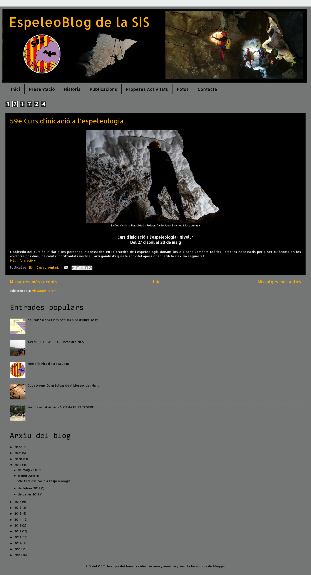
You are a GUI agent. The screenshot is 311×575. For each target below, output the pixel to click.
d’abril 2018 (27, 476)
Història (72, 89)
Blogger (219, 566)
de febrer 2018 (29, 488)
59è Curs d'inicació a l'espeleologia (67, 121)
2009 (18, 549)
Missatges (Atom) (44, 290)
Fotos (183, 89)
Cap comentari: (48, 267)
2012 (18, 531)
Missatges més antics (279, 281)
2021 (18, 453)
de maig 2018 (28, 470)
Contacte (207, 89)
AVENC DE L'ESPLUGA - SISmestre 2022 (56, 342)
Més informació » (23, 260)
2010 (18, 543)
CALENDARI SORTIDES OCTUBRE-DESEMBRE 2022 (63, 320)
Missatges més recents (33, 281)
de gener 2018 (29, 494)
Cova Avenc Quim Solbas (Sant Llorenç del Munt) (64, 385)
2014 (18, 519)
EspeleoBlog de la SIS (79, 21)
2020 (18, 459)
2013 (18, 525)
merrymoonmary (165, 566)
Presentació (42, 89)
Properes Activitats (147, 89)
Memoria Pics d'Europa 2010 (48, 364)
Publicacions (103, 89)
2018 (18, 465)
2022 (18, 447)
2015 (18, 513)
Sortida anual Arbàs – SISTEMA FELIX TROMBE (61, 407)
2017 (18, 502)
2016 (18, 507)
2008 (18, 555)
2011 (18, 537)
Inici (15, 89)
